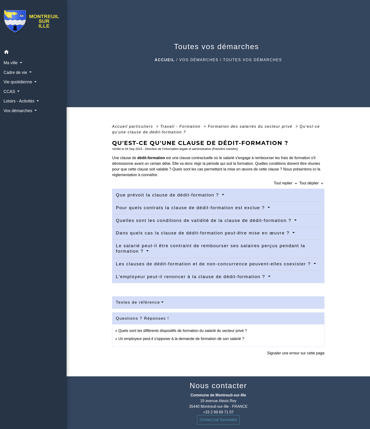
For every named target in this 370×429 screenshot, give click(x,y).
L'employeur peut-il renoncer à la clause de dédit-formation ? (191, 276)
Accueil (165, 60)
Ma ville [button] (11, 62)
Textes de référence (138, 302)
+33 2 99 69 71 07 (218, 412)
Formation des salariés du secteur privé (251, 126)
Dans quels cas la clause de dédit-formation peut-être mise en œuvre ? (203, 232)
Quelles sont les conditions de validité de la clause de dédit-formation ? (204, 220)
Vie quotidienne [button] (18, 82)
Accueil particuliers (133, 126)
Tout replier (286, 183)
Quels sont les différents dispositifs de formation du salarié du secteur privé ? (182, 331)
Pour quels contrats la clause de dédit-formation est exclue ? (191, 207)
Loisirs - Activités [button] (20, 101)
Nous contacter (218, 385)
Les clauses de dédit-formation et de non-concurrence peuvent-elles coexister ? (214, 263)
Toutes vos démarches (252, 60)
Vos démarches (199, 60)
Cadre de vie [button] (16, 72)
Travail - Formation (181, 126)
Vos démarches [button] (18, 110)
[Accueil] (33, 23)
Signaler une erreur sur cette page (295, 353)
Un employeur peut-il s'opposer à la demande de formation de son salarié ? (181, 339)
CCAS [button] (10, 91)
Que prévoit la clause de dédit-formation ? (168, 194)
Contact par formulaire (218, 420)
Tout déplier (311, 183)
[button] (33, 52)
